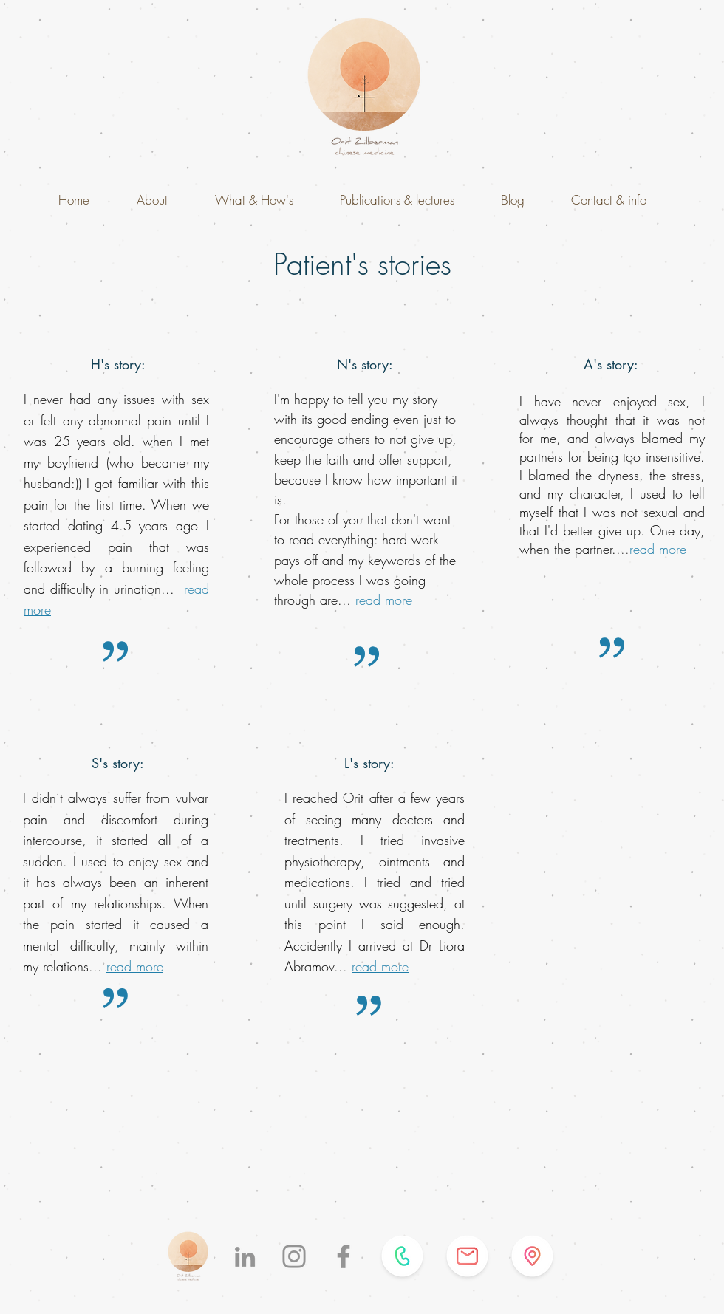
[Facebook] (343, 1256)
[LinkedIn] (244, 1256)
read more (383, 600)
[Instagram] (294, 1256)
